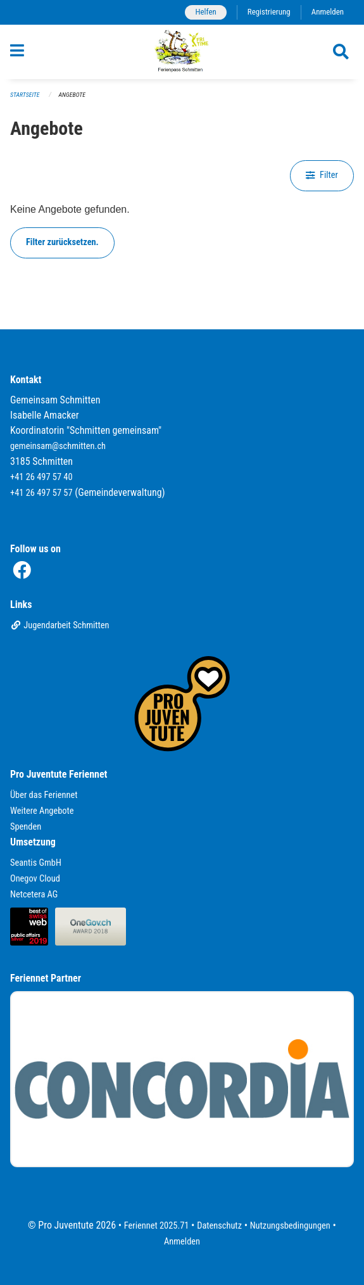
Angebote (72, 94)
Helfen (205, 11)
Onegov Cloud (35, 878)
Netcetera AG (34, 894)
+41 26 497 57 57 (41, 493)
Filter (322, 175)
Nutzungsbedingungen (290, 1225)
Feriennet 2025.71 (156, 1225)
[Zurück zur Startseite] (182, 52)
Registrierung (269, 11)
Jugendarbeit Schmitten (60, 625)
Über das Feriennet (43, 795)
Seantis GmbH (35, 863)
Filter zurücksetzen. (62, 242)
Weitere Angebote (42, 811)
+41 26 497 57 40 (41, 477)
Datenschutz (219, 1225)
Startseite (24, 94)
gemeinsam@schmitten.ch (58, 446)
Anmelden (327, 11)
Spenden (25, 826)
